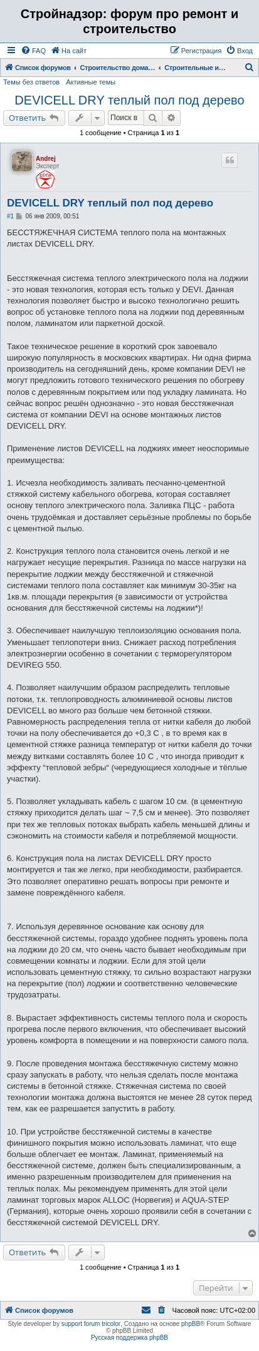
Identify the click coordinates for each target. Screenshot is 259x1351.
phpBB (190, 1323)
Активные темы (90, 82)
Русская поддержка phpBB (129, 1337)
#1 (10, 216)
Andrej (46, 158)
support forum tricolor (90, 1323)
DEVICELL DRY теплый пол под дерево (129, 100)
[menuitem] (33, 50)
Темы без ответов (31, 82)
